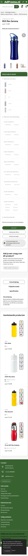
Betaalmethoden (5, 510)
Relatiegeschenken (10, 12)
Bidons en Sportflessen (7, 14)
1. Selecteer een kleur (9, 79)
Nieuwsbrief (4, 491)
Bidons (16, 14)
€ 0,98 (8, 384)
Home (2, 12)
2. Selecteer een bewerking (10, 117)
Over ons (3, 489)
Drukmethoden (5, 498)
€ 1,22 (8, 417)
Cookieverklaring (5, 522)
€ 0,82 (8, 349)
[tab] (14, 282)
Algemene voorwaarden (7, 520)
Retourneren (4, 512)
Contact (3, 505)
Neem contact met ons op (11, 268)
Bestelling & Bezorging (7, 508)
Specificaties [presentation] (14, 291)
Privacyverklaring (5, 524)
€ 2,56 (8, 451)
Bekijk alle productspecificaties (10, 28)
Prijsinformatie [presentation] (14, 286)
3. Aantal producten (8, 217)
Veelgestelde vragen (6, 493)
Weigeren (14, 550)
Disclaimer (3, 526)
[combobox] (7, 6)
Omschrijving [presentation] (14, 282)
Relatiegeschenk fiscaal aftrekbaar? (10, 495)
